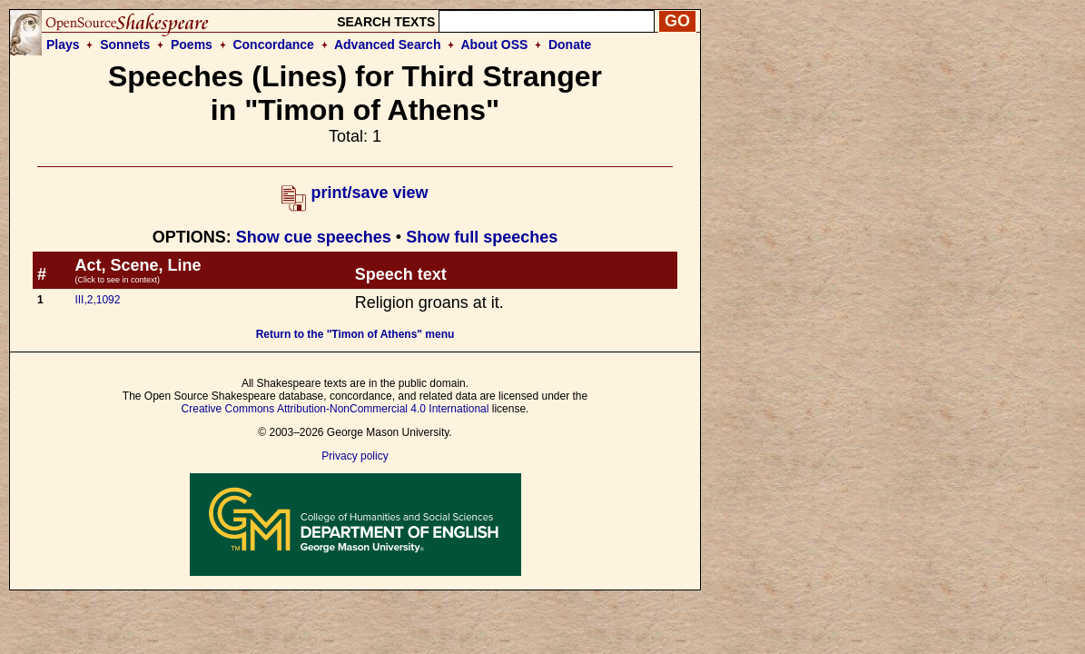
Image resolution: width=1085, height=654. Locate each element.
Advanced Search (387, 44)
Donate (569, 44)
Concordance (272, 44)
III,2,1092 (97, 299)
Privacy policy (354, 456)
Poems (191, 44)
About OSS (494, 44)
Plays (63, 44)
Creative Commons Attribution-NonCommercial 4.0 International (335, 408)
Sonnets (125, 44)
